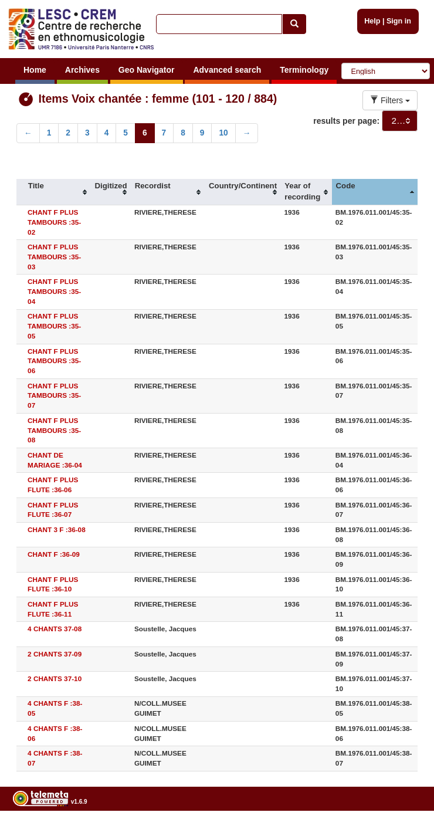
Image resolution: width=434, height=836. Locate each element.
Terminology (304, 70)
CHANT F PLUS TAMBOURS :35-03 (54, 256)
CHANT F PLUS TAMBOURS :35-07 (54, 395)
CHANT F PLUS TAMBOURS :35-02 (54, 222)
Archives (82, 70)
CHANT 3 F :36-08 (57, 529)
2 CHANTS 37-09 (55, 654)
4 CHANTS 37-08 (55, 628)
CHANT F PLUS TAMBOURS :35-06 (54, 361)
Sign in (398, 21)
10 (223, 132)
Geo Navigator (146, 70)
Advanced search (227, 70)
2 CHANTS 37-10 (55, 678)
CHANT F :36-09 (54, 554)
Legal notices (405, 831)
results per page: (346, 121)
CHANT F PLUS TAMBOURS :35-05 (54, 326)
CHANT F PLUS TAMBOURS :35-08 (54, 430)
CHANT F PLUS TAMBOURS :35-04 (54, 291)
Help (372, 21)
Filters (390, 100)
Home (34, 70)
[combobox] (400, 120)
